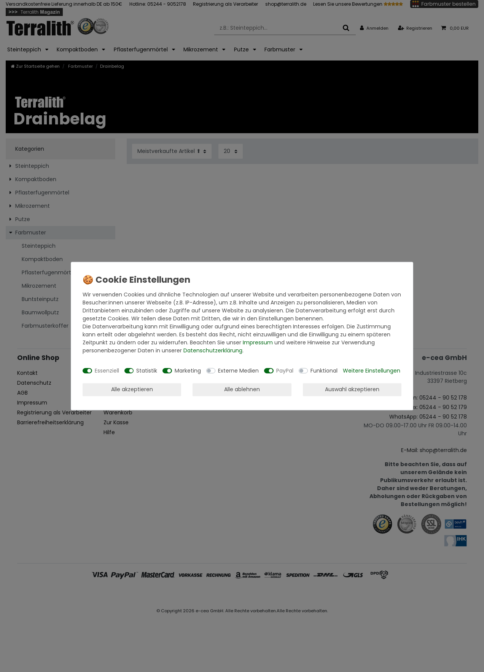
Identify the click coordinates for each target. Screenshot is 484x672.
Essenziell (107, 370)
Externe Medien (238, 370)
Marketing (188, 370)
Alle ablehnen (242, 389)
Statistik (146, 370)
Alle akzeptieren (132, 389)
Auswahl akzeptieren (352, 389)
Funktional (324, 370)
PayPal (284, 370)
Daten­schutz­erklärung (212, 350)
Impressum (258, 342)
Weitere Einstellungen (371, 370)
